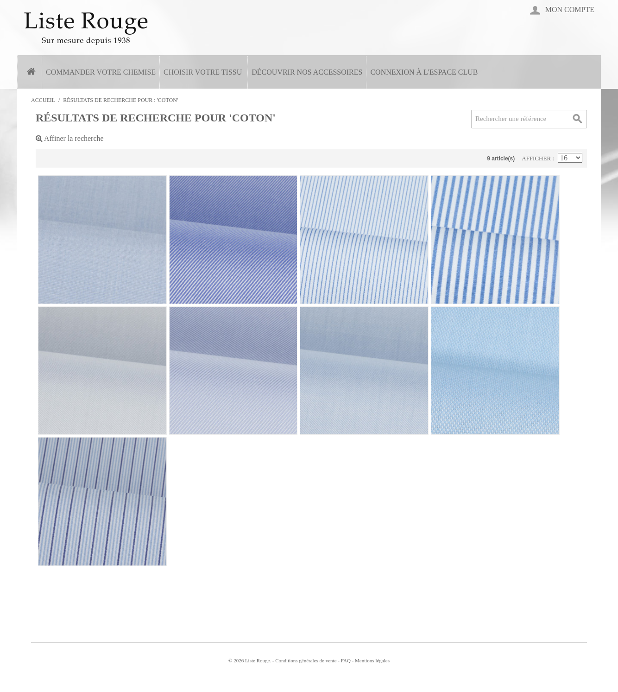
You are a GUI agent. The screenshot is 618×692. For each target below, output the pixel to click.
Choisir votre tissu (203, 72)
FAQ (346, 660)
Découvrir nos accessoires (307, 72)
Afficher (537, 158)
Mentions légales (372, 660)
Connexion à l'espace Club (424, 72)
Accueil (43, 100)
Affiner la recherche (70, 138)
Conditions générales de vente (305, 660)
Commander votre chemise (101, 72)
